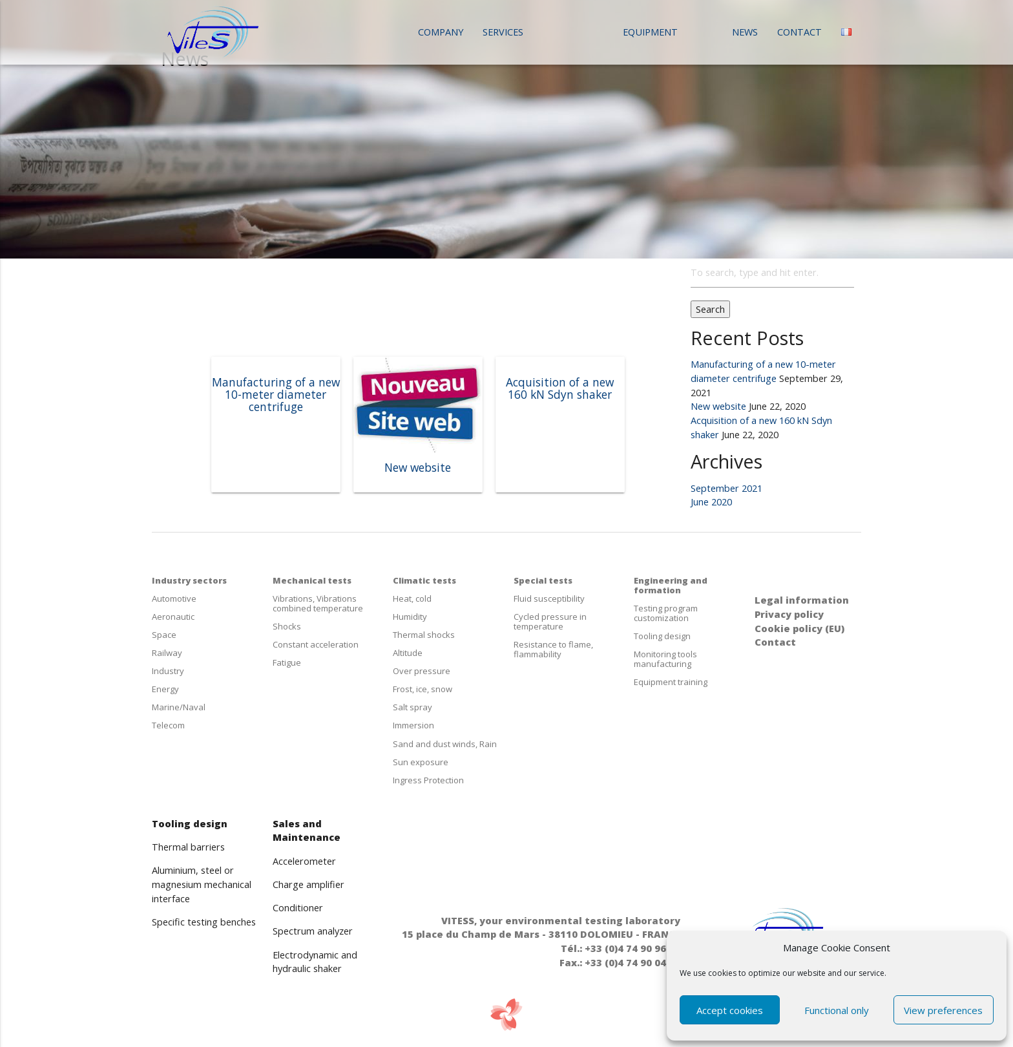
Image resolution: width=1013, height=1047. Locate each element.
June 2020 (711, 502)
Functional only (836, 1010)
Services (503, 32)
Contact (799, 32)
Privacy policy (789, 614)
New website (718, 406)
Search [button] (710, 309)
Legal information (802, 600)
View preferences (943, 1010)
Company (440, 32)
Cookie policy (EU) (799, 628)
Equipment (650, 32)
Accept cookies (729, 1010)
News (745, 32)
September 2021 (726, 488)
